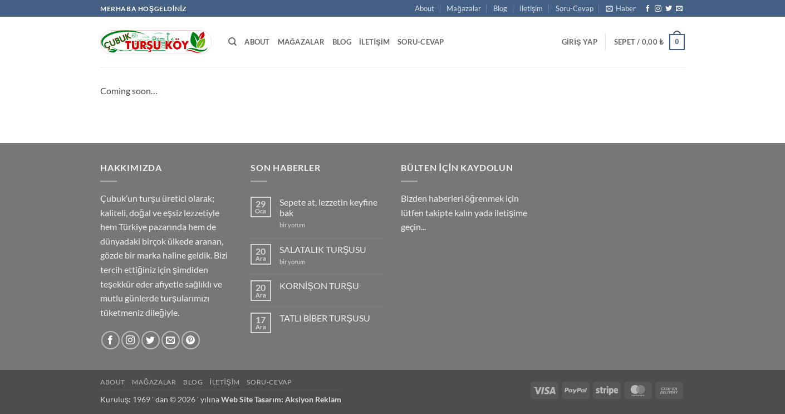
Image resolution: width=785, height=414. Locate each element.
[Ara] (232, 41)
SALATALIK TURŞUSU (323, 249)
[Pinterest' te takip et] (190, 340)
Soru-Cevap (574, 8)
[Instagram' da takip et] (658, 9)
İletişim (531, 8)
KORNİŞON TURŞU (319, 285)
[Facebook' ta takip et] (647, 9)
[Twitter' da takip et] (668, 9)
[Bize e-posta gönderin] (679, 9)
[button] (621, 8)
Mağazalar (463, 8)
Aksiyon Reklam (313, 399)
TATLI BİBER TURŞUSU (324, 318)
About (424, 8)
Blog (500, 8)
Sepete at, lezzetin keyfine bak (328, 207)
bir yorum (292, 224)
